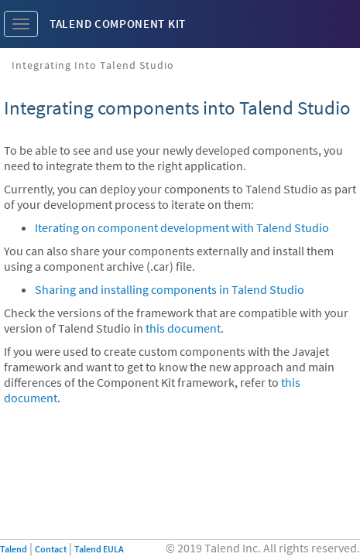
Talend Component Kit (118, 23)
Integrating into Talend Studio (93, 65)
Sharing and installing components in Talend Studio (169, 289)
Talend (13, 549)
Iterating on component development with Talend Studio (182, 227)
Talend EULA (99, 549)
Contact (51, 549)
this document (183, 328)
